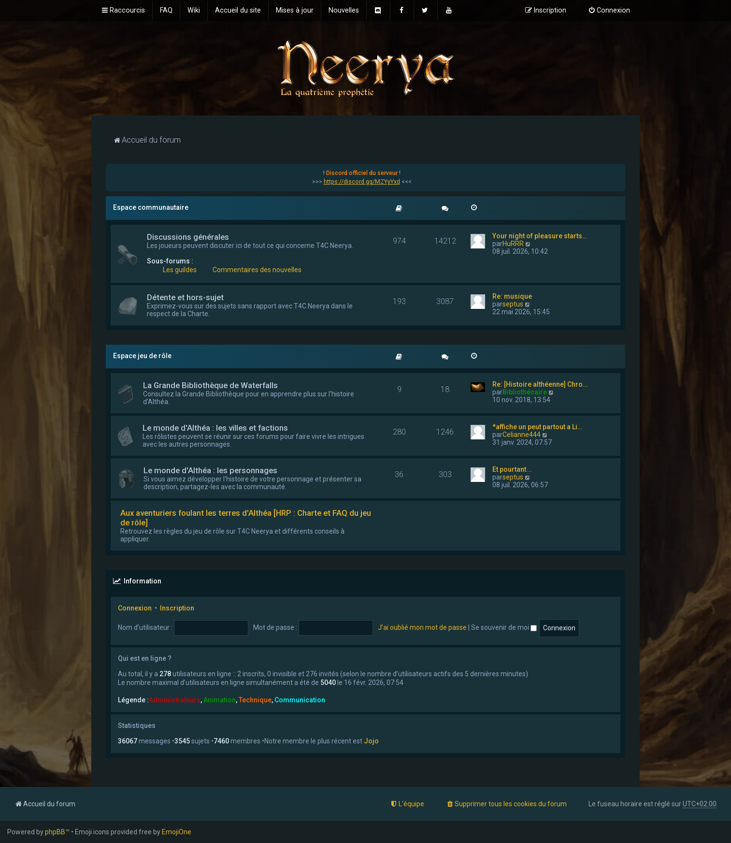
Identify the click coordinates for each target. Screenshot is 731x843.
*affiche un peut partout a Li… (537, 427)
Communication (299, 700)
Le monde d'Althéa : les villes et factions (215, 428)
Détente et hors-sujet (185, 297)
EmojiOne (176, 832)
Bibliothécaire (524, 392)
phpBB (55, 832)
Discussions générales (188, 237)
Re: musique (512, 296)
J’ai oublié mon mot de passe (422, 627)
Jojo (371, 741)
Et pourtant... (512, 469)
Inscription (177, 608)
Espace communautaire (150, 207)
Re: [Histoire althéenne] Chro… (540, 384)
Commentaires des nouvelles (257, 270)
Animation (219, 700)
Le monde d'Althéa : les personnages (210, 470)
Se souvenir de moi (504, 627)
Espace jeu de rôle (142, 356)
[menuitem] (166, 10)
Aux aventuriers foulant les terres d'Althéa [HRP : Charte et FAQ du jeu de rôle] (245, 517)
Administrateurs (175, 700)
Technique (255, 700)
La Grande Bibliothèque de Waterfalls (210, 385)
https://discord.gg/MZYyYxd (362, 181)
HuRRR (513, 243)
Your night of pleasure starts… (539, 236)
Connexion (135, 608)
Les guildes (180, 270)
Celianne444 (521, 434)
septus (512, 304)
